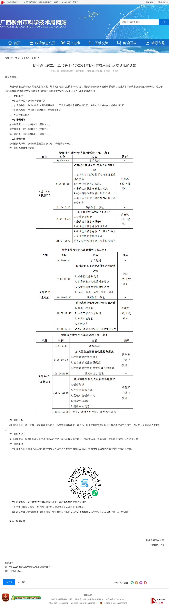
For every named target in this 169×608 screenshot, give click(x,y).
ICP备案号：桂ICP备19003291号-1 (84, 603)
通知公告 (36, 58)
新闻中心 (25, 58)
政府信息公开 (42, 43)
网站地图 (88, 595)
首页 (14, 43)
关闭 (21, 582)
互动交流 (98, 43)
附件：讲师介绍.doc (13, 571)
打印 (8, 582)
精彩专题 (155, 43)
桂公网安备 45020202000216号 (114, 603)
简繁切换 (149, 2)
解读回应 (127, 43)
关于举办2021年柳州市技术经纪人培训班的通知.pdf (27, 567)
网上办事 (70, 43)
